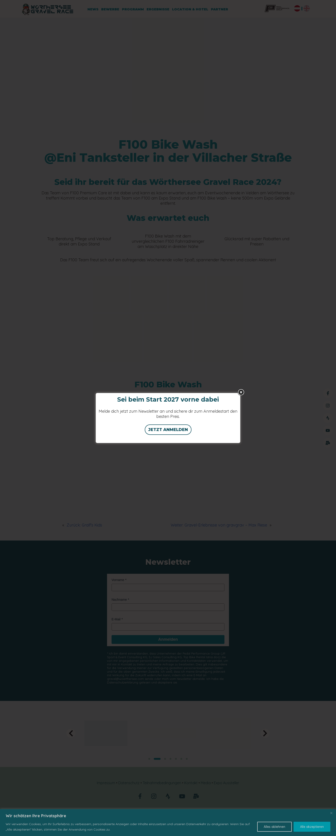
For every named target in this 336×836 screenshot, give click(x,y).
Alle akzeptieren (312, 827)
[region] (168, 822)
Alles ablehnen (274, 827)
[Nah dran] (331, 813)
